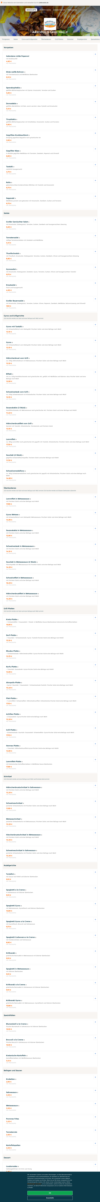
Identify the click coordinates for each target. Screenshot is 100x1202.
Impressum (72, 10)
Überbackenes (46, 39)
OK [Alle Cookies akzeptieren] (50, 1193)
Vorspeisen (6, 39)
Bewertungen (45, 10)
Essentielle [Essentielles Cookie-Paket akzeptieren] (50, 1198)
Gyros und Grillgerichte (29, 39)
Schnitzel (70, 39)
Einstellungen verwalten (34, 1184)
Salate (16, 39)
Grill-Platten (59, 39)
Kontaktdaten (59, 10)
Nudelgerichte (82, 39)
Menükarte (31, 10)
